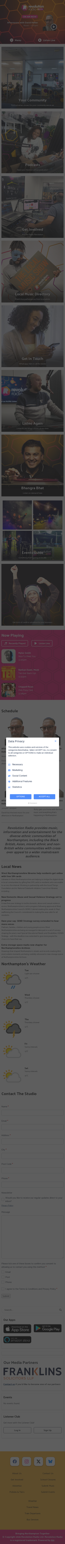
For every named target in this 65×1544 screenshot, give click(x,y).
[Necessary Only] (55, 741)
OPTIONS (20, 797)
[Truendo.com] (32, 803)
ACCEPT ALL (44, 797)
